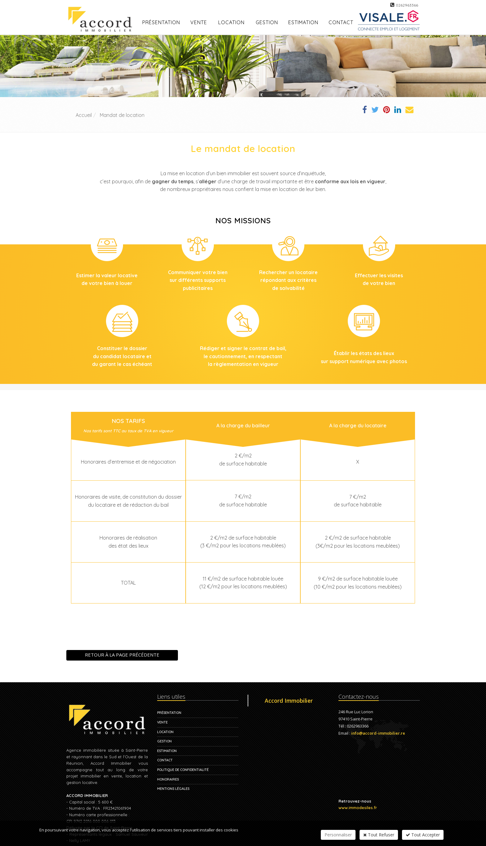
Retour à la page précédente (122, 655)
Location (231, 22)
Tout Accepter (423, 835)
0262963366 (407, 5)
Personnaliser (338, 835)
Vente (198, 22)
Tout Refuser (378, 835)
